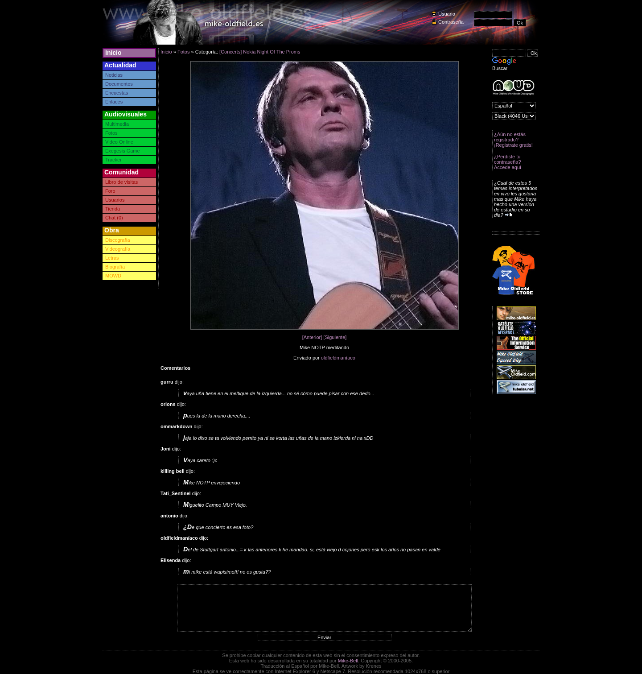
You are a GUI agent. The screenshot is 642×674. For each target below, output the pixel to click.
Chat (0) (114, 217)
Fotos (111, 133)
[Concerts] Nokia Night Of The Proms (259, 51)
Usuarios (114, 200)
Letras (112, 258)
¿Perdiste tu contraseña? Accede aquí (507, 162)
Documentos (119, 84)
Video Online (119, 142)
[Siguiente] (334, 337)
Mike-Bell (348, 660)
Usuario (446, 14)
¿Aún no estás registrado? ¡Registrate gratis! (513, 140)
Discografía (117, 240)
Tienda (112, 208)
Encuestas (116, 92)
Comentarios (175, 368)
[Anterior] (312, 337)
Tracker (113, 159)
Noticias (114, 75)
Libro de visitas (121, 182)
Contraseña (451, 22)
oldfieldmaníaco (338, 357)
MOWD (113, 275)
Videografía (117, 249)
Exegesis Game (122, 150)
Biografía (115, 266)
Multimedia (117, 124)
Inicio (113, 52)
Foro (110, 191)
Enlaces (114, 101)
